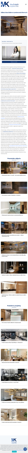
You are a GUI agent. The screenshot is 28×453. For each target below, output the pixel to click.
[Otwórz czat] (25, 449)
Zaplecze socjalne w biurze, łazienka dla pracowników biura (13, 275)
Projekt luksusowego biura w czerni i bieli (10, 382)
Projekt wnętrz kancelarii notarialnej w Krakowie (11, 422)
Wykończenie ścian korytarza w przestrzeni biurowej (12, 215)
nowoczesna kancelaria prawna (15, 124)
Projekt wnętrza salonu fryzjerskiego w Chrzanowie (12, 342)
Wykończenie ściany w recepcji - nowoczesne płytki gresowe (14, 175)
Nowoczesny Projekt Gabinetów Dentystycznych (11, 322)
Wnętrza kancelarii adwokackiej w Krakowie (10, 362)
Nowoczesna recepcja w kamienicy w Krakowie (11, 195)
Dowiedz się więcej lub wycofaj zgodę (20, 450)
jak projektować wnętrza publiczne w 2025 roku (18, 145)
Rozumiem (14, 451)
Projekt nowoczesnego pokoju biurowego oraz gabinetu (13, 402)
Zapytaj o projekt (14, 61)
